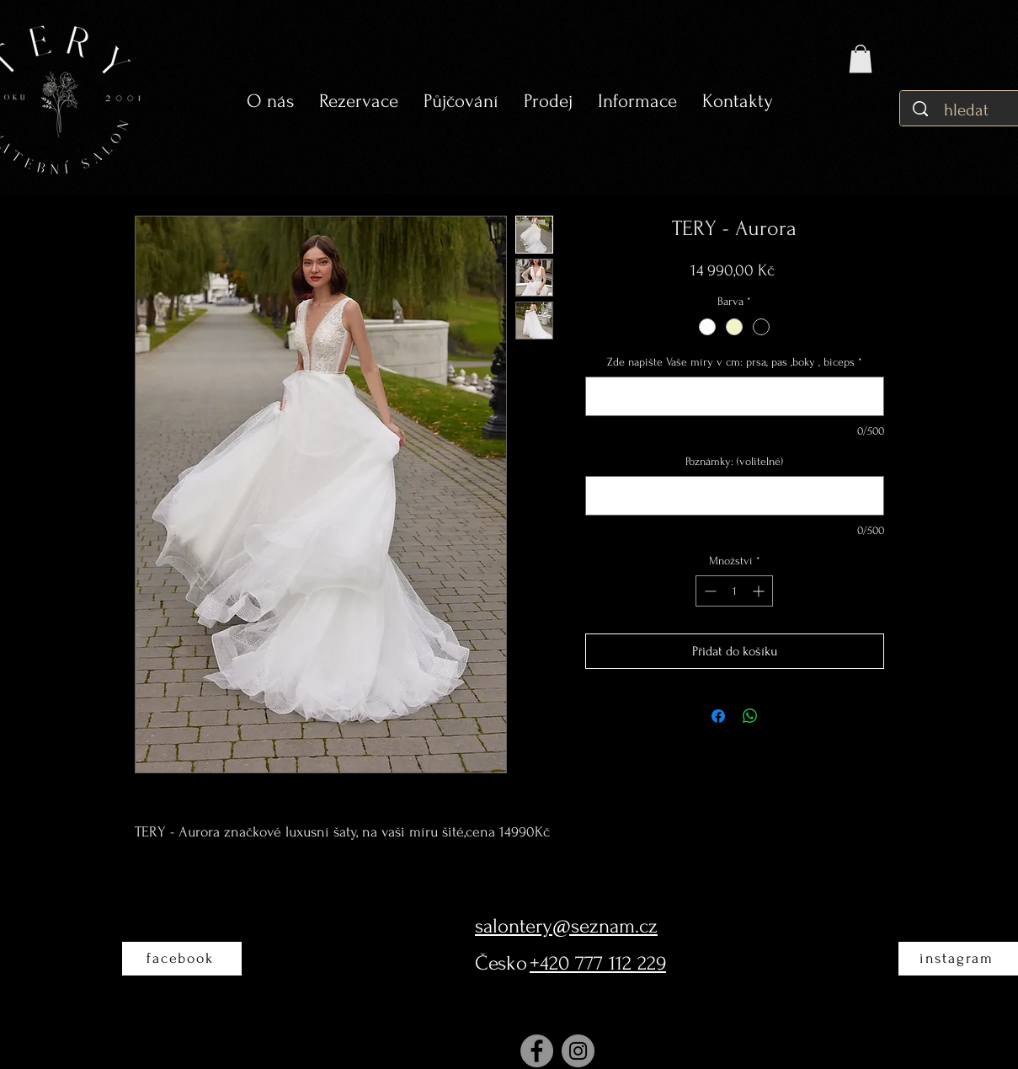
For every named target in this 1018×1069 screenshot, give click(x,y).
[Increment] (759, 591)
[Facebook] (536, 1050)
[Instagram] (578, 1050)
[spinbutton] (734, 591)
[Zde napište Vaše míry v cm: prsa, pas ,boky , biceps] (734, 396)
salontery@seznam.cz (566, 926)
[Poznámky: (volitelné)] (734, 496)
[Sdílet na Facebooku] (718, 716)
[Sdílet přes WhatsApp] (750, 716)
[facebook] (182, 958)
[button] (461, 101)
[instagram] (958, 958)
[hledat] (968, 110)
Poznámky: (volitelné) (734, 461)
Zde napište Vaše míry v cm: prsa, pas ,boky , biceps (734, 361)
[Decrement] (708, 591)
